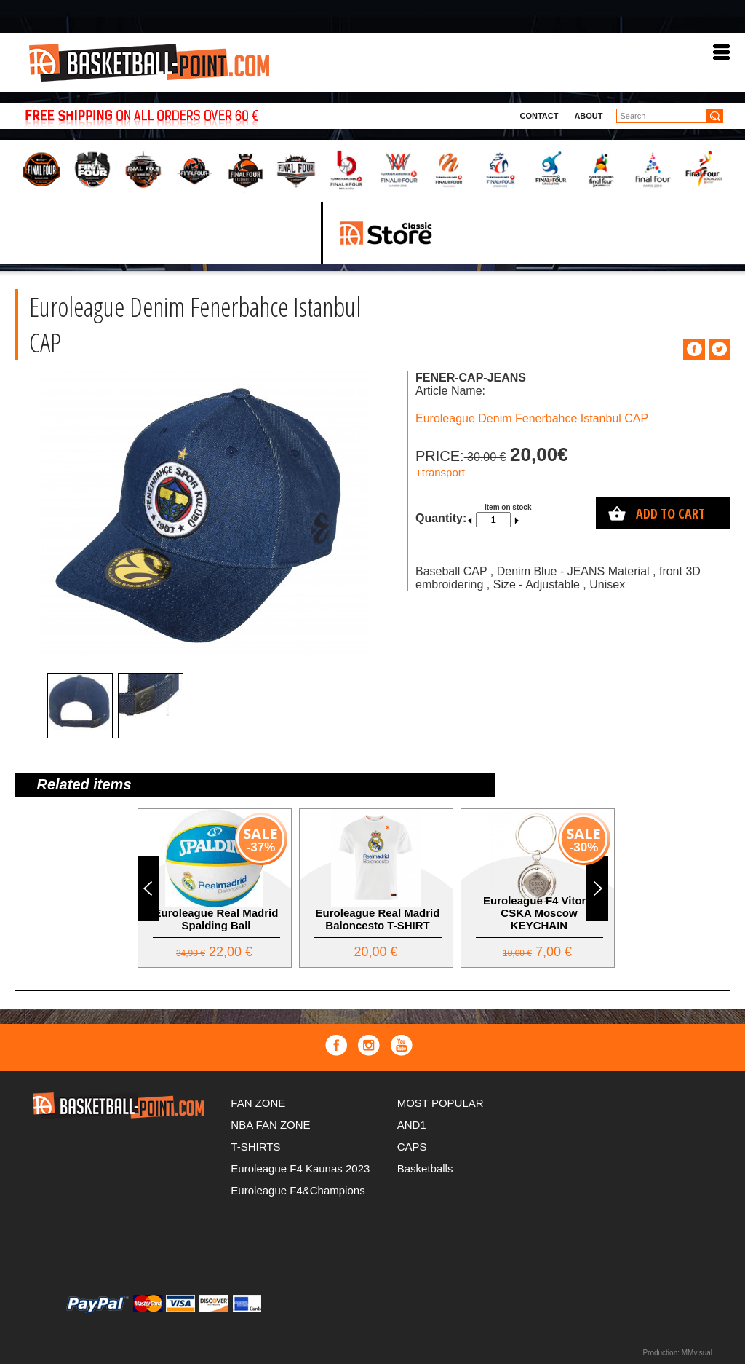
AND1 (411, 1125)
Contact (538, 115)
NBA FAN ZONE (270, 1125)
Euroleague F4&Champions (297, 1190)
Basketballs (425, 1168)
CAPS (412, 1146)
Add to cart (670, 513)
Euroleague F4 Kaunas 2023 (300, 1168)
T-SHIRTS (255, 1146)
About (588, 115)
